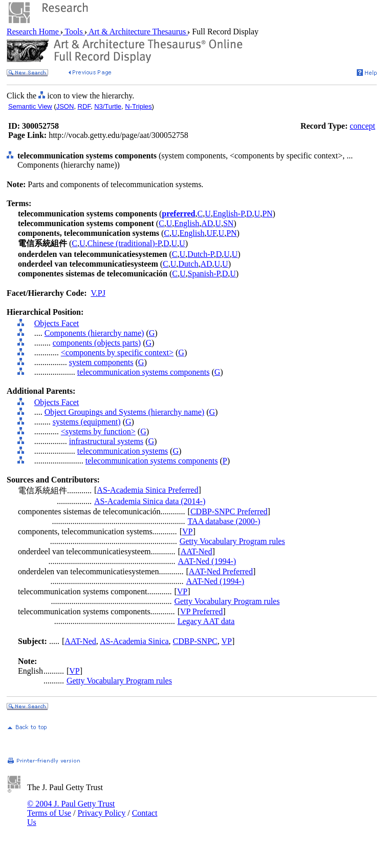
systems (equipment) (87, 421)
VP (187, 531)
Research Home (34, 31)
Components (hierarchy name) (94, 333)
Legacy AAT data (206, 621)
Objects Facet (56, 323)
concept (362, 126)
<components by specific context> (117, 352)
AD (207, 223)
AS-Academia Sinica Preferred (147, 490)
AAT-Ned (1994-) (207, 561)
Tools (74, 31)
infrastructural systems (106, 441)
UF (211, 233)
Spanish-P (204, 273)
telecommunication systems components (143, 372)
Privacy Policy (101, 813)
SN (228, 223)
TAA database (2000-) (224, 521)
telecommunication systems (122, 451)
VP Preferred (201, 611)
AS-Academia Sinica (134, 641)
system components (101, 362)
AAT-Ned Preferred (221, 571)
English (186, 223)
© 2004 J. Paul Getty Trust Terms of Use (71, 808)
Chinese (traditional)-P (124, 243)
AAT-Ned (196, 551)
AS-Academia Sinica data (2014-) (149, 501)
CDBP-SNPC (195, 641)
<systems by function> (98, 431)
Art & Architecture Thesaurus (137, 31)
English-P (228, 213)
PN (267, 213)
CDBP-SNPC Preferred (229, 511)
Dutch (188, 263)
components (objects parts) (97, 342)
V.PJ (98, 293)
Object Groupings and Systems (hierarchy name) (124, 412)
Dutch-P (200, 254)
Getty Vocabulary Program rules (232, 541)
